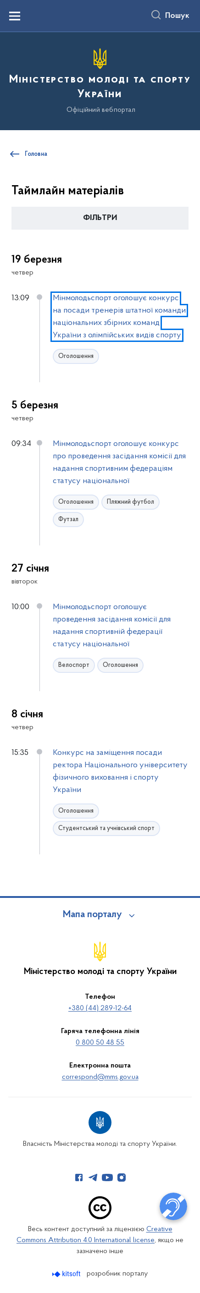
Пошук (177, 16)
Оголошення (76, 356)
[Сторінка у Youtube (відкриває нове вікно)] (107, 1177)
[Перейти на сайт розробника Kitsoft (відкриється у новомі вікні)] (67, 1274)
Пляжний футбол (130, 502)
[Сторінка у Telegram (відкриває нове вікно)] (93, 1177)
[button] (100, 218)
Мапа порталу (92, 915)
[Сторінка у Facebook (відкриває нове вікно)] (78, 1177)
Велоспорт (73, 665)
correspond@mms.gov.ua (100, 1077)
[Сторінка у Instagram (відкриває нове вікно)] (121, 1177)
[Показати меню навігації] (15, 16)
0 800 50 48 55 (100, 1042)
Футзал (68, 519)
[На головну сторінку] (100, 79)
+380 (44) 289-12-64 (100, 1008)
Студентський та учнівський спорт (106, 828)
